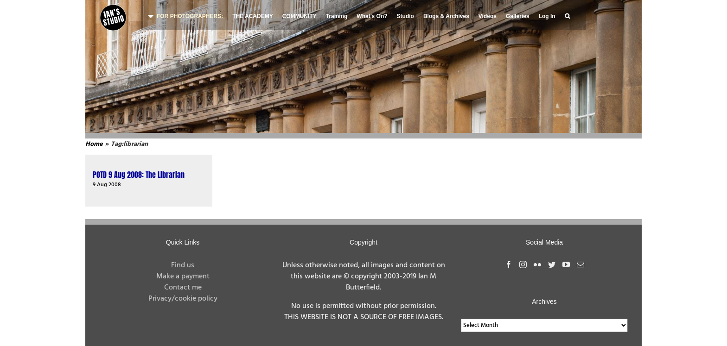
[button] (567, 15)
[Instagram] (523, 264)
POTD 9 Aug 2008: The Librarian (139, 174)
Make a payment (183, 277)
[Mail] (580, 264)
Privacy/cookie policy (182, 299)
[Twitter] (551, 264)
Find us (182, 265)
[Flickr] (537, 264)
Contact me (183, 288)
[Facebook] (508, 264)
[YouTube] (566, 264)
